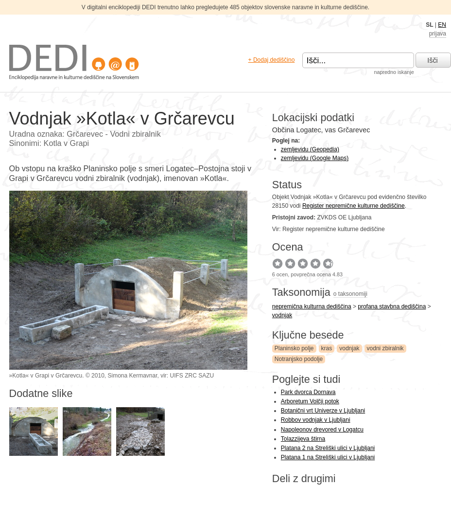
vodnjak (282, 315)
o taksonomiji (350, 293)
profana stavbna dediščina (392, 306)
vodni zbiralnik (385, 348)
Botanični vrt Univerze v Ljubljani (323, 410)
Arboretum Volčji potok (310, 401)
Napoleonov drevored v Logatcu (322, 429)
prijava (437, 33)
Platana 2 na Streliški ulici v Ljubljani (328, 448)
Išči (432, 60)
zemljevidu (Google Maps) (314, 158)
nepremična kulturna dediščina (311, 306)
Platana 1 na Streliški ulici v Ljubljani (328, 457)
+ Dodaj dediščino (271, 59)
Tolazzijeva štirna (303, 438)
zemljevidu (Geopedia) (310, 149)
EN (442, 24)
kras (326, 348)
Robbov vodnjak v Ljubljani (315, 419)
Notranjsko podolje (299, 359)
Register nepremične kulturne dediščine (353, 205)
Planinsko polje (294, 348)
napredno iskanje (394, 72)
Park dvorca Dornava (308, 392)
